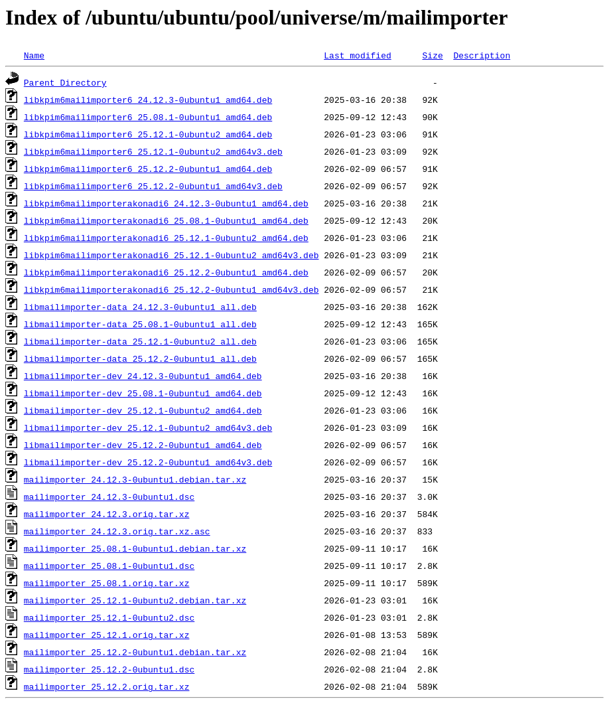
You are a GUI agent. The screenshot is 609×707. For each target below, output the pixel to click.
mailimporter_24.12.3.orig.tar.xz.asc (117, 531)
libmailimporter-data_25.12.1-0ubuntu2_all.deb (140, 341)
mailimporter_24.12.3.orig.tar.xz (107, 514)
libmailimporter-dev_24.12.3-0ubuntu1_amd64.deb (143, 376)
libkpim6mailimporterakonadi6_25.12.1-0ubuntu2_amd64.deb (166, 238)
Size (432, 55)
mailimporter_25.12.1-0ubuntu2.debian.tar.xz (135, 600)
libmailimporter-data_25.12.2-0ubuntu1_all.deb (140, 358)
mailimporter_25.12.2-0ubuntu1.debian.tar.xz (135, 652)
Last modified (357, 55)
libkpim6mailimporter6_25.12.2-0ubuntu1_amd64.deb (148, 169)
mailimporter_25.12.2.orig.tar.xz (107, 686)
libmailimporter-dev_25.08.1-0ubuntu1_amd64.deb (143, 393)
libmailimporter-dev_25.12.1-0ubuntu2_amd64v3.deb (148, 427)
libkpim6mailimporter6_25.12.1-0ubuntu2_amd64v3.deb (153, 151)
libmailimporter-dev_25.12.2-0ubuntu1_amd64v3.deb (148, 462)
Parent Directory (65, 82)
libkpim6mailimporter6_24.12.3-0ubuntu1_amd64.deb (148, 100)
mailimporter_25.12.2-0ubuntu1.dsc (109, 669)
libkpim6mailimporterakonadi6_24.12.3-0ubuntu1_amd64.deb (166, 203)
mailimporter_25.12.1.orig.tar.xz (107, 635)
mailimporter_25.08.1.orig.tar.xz (107, 583)
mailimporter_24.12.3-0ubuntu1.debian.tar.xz (135, 479)
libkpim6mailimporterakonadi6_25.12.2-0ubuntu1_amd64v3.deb (171, 289)
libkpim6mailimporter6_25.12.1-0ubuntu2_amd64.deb (148, 134)
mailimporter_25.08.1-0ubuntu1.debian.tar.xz (135, 548)
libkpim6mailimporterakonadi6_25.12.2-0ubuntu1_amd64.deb (166, 272)
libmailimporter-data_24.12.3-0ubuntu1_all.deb (140, 307)
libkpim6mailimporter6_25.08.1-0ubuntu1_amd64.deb (148, 117)
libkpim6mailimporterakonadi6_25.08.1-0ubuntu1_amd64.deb (166, 220)
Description (481, 55)
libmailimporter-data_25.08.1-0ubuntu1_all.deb (140, 324)
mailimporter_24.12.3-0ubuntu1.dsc (109, 497)
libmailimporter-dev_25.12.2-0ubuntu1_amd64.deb (143, 445)
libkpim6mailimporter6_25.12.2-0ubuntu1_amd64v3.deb (153, 186)
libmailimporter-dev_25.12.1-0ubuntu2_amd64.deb (143, 410)
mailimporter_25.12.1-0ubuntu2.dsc (109, 617)
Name (34, 55)
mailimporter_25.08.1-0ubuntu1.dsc (109, 566)
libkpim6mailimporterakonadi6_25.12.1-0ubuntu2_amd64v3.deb (171, 255)
